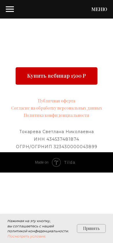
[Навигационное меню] (10, 9)
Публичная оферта (56, 101)
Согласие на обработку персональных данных (56, 108)
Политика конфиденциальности (56, 115)
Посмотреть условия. (26, 236)
